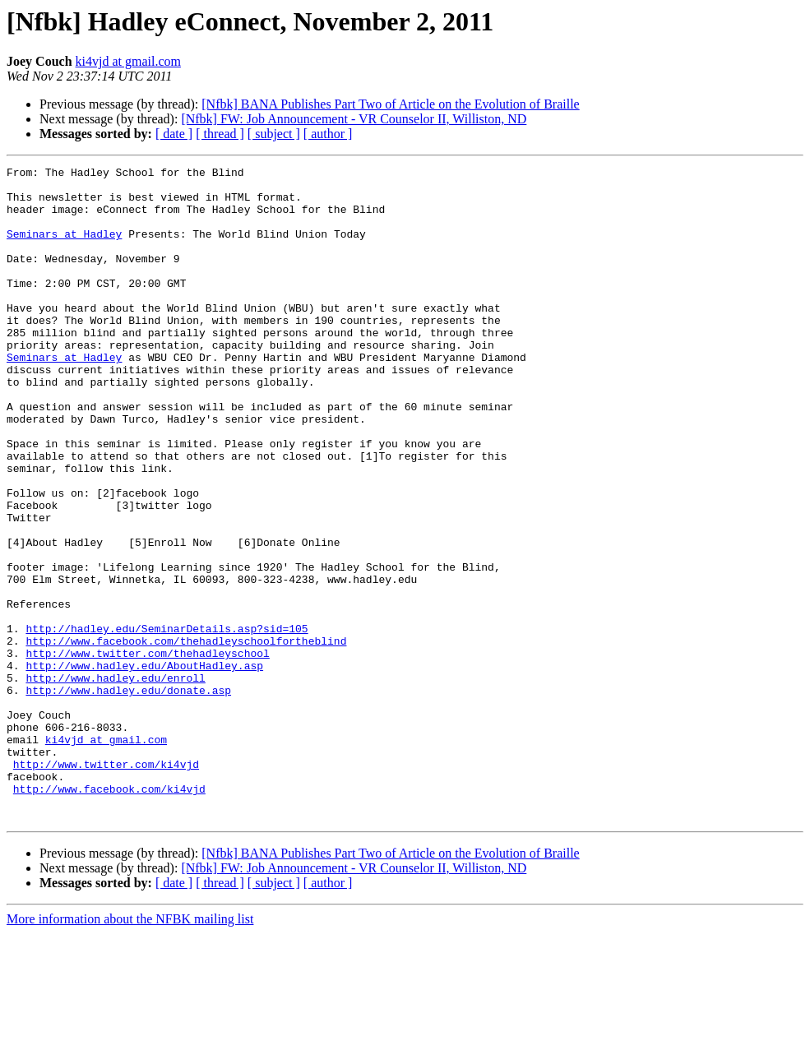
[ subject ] (274, 134)
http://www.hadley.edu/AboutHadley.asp (144, 766)
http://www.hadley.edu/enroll (115, 781)
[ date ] (173, 134)
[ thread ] (220, 134)
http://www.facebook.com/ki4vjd (109, 914)
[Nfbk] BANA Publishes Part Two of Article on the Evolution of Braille (390, 104)
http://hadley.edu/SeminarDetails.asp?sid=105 (166, 722)
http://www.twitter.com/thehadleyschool (147, 751)
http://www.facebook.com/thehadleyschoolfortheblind (185, 736)
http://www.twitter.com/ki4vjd (106, 884)
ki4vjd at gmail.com (128, 61)
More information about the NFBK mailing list (130, 1050)
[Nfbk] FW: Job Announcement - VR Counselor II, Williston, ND (353, 119)
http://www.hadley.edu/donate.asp (128, 796)
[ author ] (328, 134)
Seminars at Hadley (64, 248)
